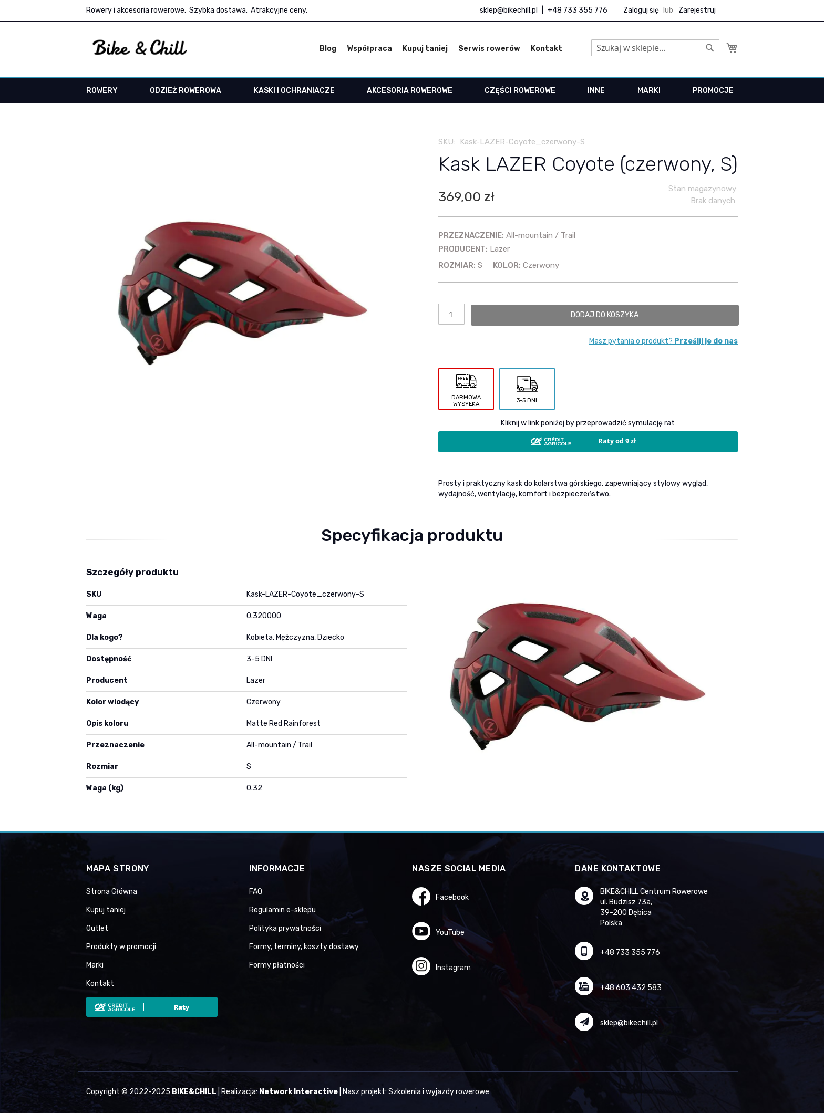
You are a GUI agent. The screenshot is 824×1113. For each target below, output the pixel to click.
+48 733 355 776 (577, 10)
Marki (95, 965)
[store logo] (140, 48)
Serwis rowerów (489, 48)
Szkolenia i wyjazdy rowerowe (438, 1091)
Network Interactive (298, 1091)
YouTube (450, 932)
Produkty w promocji (121, 946)
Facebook (452, 897)
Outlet (97, 928)
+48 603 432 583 (631, 987)
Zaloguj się (641, 10)
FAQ (255, 891)
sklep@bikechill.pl (509, 10)
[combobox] (655, 47)
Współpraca (369, 48)
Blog (328, 48)
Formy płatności (277, 965)
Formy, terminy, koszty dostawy (304, 946)
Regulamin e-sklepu (282, 910)
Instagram (453, 967)
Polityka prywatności (285, 928)
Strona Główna (111, 891)
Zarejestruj (697, 10)
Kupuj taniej (425, 48)
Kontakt (546, 48)
